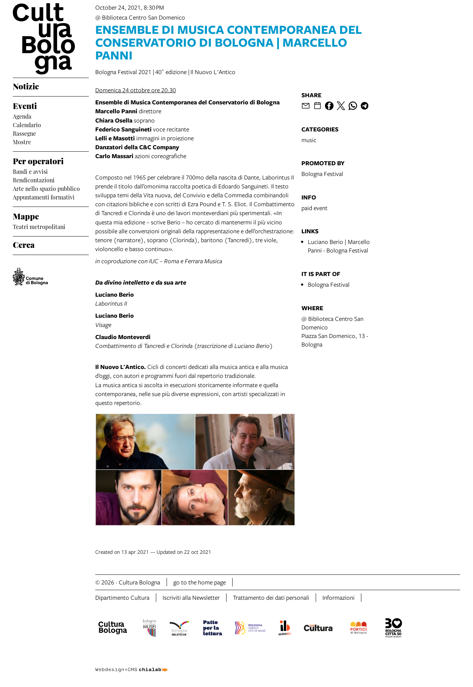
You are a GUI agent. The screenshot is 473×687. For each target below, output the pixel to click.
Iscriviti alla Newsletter (191, 597)
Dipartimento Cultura (122, 597)
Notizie (26, 85)
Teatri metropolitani (39, 226)
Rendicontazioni (34, 179)
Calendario (27, 124)
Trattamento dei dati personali (271, 597)
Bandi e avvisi (30, 171)
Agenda (22, 115)
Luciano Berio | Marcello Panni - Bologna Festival (339, 246)
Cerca (24, 244)
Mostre (22, 141)
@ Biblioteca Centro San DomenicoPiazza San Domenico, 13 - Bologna (334, 331)
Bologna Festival (322, 174)
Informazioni (338, 597)
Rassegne (24, 132)
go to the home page (199, 582)
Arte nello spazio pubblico (46, 188)
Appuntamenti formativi (44, 196)
